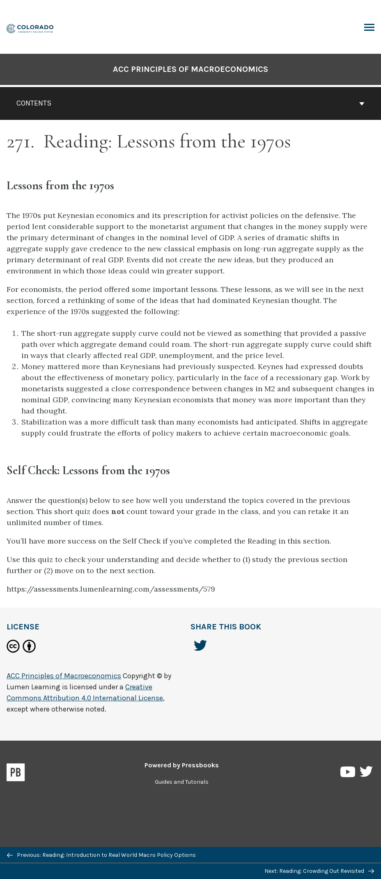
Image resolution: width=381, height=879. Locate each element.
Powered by (182, 765)
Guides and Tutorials (182, 781)
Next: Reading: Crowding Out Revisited (319, 871)
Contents (190, 103)
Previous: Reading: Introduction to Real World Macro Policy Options (101, 854)
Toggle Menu (369, 28)
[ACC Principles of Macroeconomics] (30, 28)
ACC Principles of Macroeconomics (190, 69)
